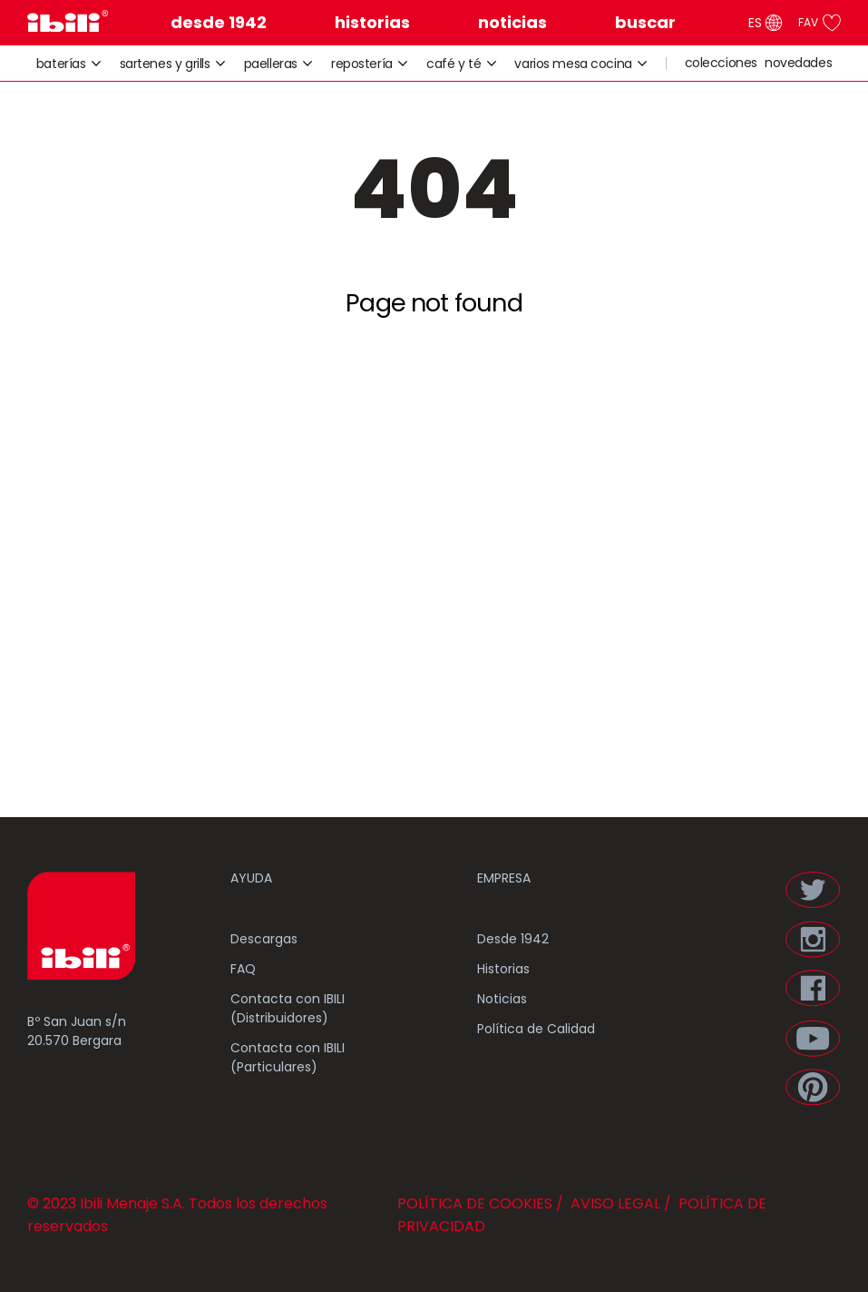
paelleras (279, 63)
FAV (819, 23)
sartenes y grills (173, 63)
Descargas (263, 939)
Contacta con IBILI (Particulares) (287, 1057)
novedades (798, 63)
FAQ (243, 969)
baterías (69, 63)
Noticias (502, 999)
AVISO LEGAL (613, 1203)
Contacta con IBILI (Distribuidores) (287, 1008)
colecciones (721, 63)
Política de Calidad (536, 1029)
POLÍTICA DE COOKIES (474, 1203)
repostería (369, 63)
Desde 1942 (513, 939)
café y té (461, 63)
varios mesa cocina (581, 63)
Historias (503, 969)
